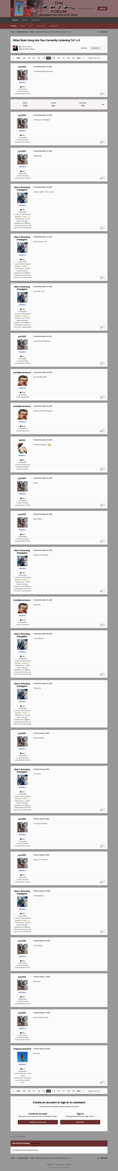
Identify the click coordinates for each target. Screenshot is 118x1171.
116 (58, 58)
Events (23, 26)
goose (22, 440)
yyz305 (22, 67)
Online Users (40, 26)
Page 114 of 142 (94, 58)
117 (63, 58)
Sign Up (102, 8)
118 (68, 58)
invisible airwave (22, 372)
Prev (18, 58)
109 (24, 58)
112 (38, 58)
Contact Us (59, 1164)
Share (84, 48)
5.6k (22, 87)
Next (79, 58)
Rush (32, 49)
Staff (30, 26)
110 (29, 58)
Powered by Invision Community (59, 1167)
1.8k (22, 210)
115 (53, 58)
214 (22, 1069)
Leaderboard (53, 26)
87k (22, 460)
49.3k (22, 392)
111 (34, 58)
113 (43, 58)
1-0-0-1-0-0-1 (26, 47)
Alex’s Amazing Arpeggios (22, 188)
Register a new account (38, 1122)
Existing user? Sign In (86, 9)
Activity (24, 20)
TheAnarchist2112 (22, 1049)
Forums (13, 26)
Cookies (68, 1164)
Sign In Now (80, 1122)
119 (73, 58)
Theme (50, 1164)
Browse (15, 21)
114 (48, 58)
